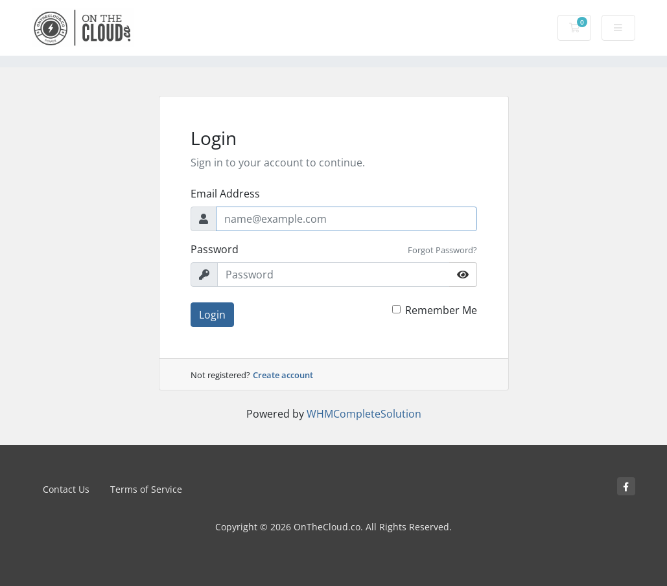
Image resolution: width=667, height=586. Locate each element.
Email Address (225, 193)
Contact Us (66, 489)
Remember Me (441, 310)
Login (212, 315)
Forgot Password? (442, 250)
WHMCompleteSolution (364, 414)
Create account (283, 375)
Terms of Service (146, 489)
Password (215, 249)
